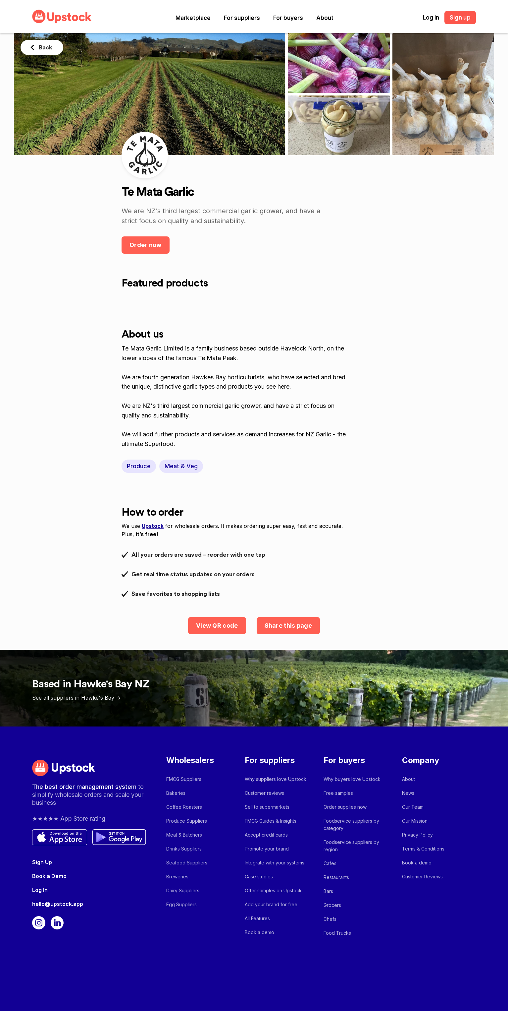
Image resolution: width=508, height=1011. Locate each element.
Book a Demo (49, 876)
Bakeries (175, 793)
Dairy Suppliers (182, 890)
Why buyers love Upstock (352, 779)
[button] (193, 18)
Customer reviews (264, 793)
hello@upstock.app (57, 904)
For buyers (288, 18)
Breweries (177, 876)
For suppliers (242, 18)
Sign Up (42, 862)
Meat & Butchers (184, 835)
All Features (257, 918)
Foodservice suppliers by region (351, 845)
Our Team (413, 807)
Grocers (332, 905)
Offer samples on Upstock (273, 890)
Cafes (330, 863)
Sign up (460, 17)
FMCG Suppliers (183, 779)
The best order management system (85, 786)
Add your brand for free (271, 904)
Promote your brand (267, 849)
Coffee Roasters (184, 807)
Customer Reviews (422, 876)
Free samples (338, 793)
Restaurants (336, 877)
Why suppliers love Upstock (275, 779)
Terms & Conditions (423, 849)
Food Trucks (337, 933)
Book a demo (259, 932)
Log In (40, 890)
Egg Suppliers (181, 904)
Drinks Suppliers (184, 849)
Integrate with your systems (274, 862)
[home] (62, 16)
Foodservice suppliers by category (351, 824)
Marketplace (193, 18)
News (408, 793)
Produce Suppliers (186, 821)
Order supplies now (345, 807)
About (324, 18)
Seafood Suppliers (186, 862)
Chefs (330, 919)
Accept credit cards (266, 835)
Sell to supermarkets (267, 807)
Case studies (259, 876)
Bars (328, 891)
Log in (431, 17)
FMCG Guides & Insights (270, 821)
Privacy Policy (417, 835)
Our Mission (415, 821)
